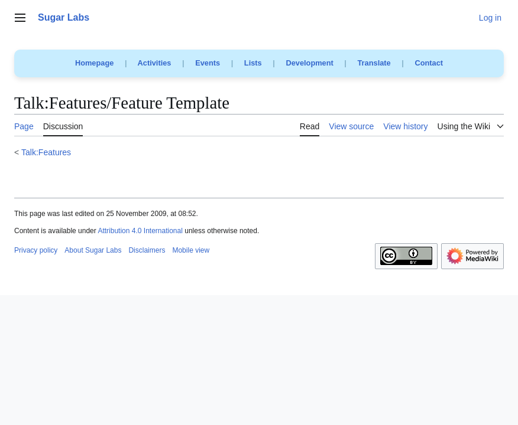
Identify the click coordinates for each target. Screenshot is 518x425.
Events (207, 62)
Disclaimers (146, 250)
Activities (154, 62)
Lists (253, 62)
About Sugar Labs (92, 250)
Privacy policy (35, 250)
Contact (429, 62)
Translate (374, 62)
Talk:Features (46, 152)
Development (309, 62)
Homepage (94, 62)
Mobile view (190, 250)
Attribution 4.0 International (140, 231)
